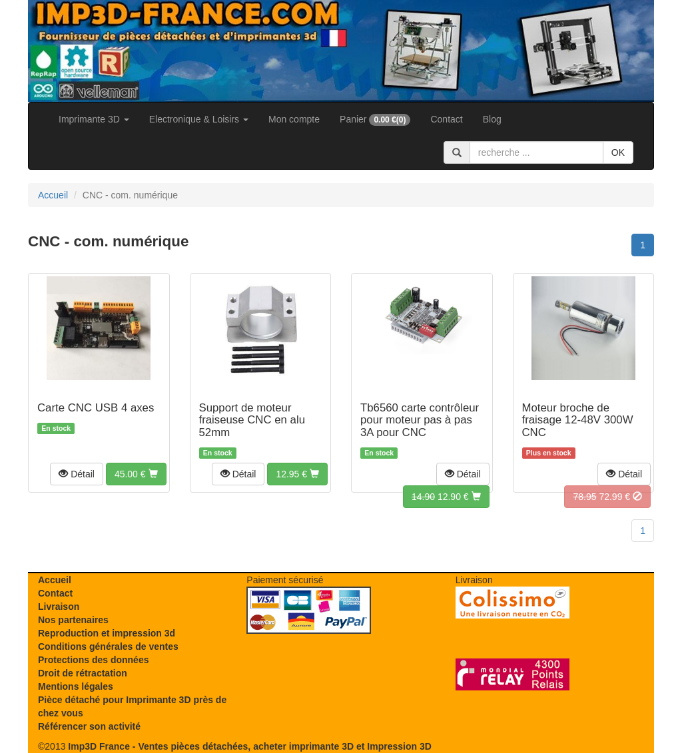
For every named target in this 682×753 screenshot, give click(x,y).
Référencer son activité (89, 726)
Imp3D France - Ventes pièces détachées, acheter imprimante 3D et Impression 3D (249, 746)
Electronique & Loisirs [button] (198, 119)
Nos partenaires (73, 620)
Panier (375, 120)
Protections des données (93, 659)
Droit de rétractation (82, 673)
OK (618, 152)
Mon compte (294, 119)
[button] (76, 474)
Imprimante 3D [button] (94, 119)
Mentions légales (75, 686)
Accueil (54, 580)
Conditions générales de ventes (108, 646)
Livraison (58, 606)
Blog (492, 119)
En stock (56, 428)
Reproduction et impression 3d (106, 633)
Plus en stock (548, 453)
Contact (446, 119)
